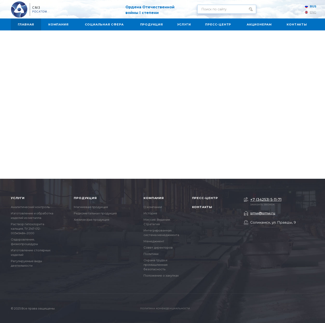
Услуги (18, 198)
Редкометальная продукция (95, 213)
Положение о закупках (161, 275)
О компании (153, 207)
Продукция (85, 198)
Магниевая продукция (91, 207)
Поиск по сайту (251, 9)
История (150, 213)
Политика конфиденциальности (165, 308)
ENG (312, 12)
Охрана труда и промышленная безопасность (155, 264)
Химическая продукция (91, 219)
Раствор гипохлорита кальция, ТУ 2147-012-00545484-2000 (27, 228)
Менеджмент (154, 241)
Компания (154, 198)
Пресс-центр (205, 198)
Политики (151, 254)
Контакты (202, 207)
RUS (312, 6)
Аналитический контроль (30, 207)
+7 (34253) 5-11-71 (265, 200)
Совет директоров (158, 247)
